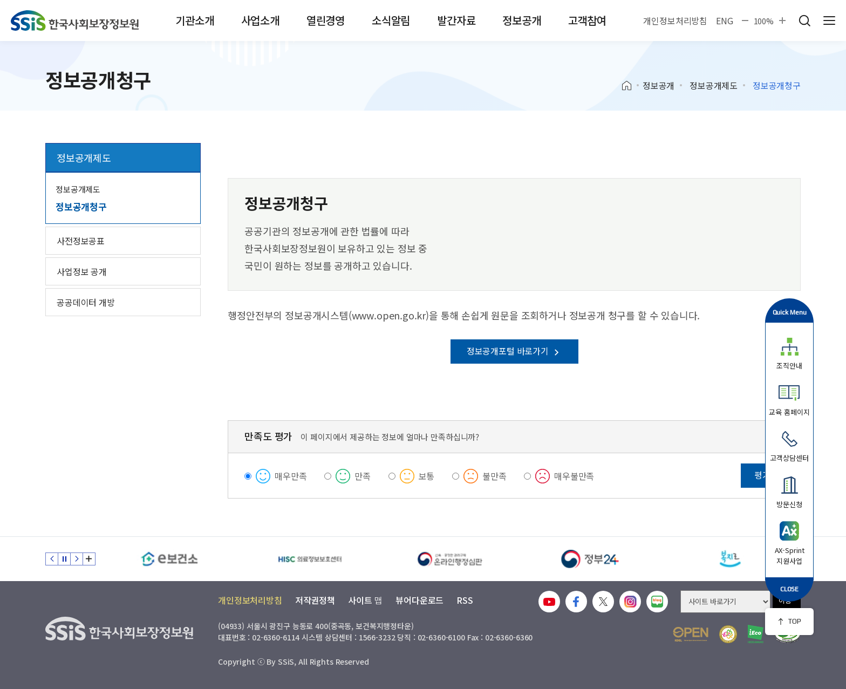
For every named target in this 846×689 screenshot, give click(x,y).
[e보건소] (169, 559)
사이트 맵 (365, 600)
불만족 (494, 475)
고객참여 (587, 20)
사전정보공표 (81, 240)
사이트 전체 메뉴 (829, 20)
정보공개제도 (714, 85)
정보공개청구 (81, 206)
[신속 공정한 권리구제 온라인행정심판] (450, 559)
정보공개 (521, 20)
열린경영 (325, 20)
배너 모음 (89, 558)
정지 (64, 558)
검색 (804, 20)
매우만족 (290, 475)
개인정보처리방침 (675, 20)
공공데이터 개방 (86, 302)
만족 (362, 475)
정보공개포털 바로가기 (514, 350)
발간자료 (456, 20)
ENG (724, 20)
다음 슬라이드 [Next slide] (76, 558)
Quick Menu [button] (790, 312)
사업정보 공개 (82, 271)
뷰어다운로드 (419, 600)
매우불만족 (574, 475)
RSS (464, 600)
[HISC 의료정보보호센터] (310, 559)
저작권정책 (315, 600)
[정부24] (590, 559)
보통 (427, 475)
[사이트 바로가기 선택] (725, 601)
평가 (762, 474)
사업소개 (260, 20)
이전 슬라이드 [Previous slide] (51, 558)
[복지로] (730, 559)
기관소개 (194, 20)
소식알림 (391, 20)
